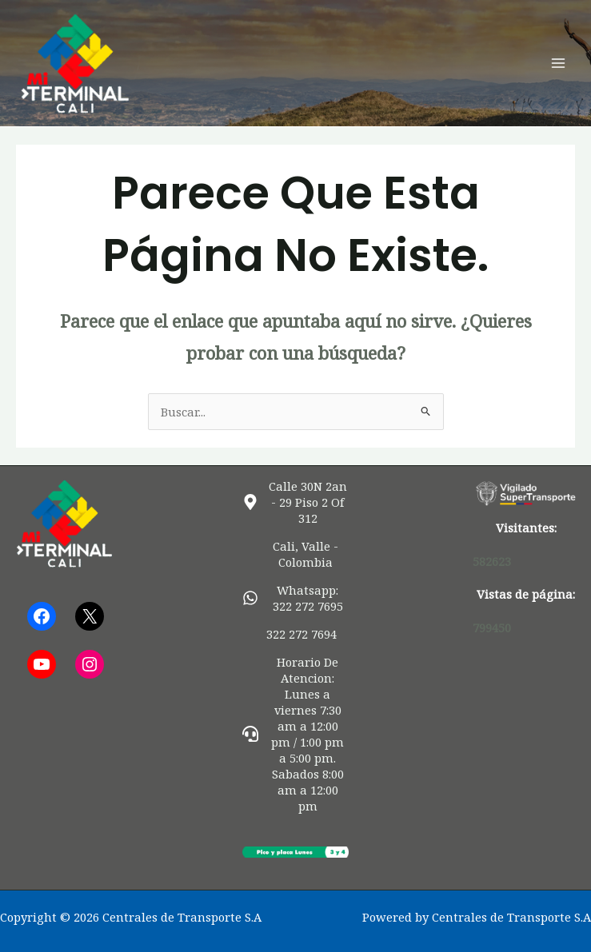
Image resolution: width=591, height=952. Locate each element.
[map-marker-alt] (295, 502)
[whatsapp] (295, 598)
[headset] (295, 734)
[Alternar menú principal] (558, 63)
